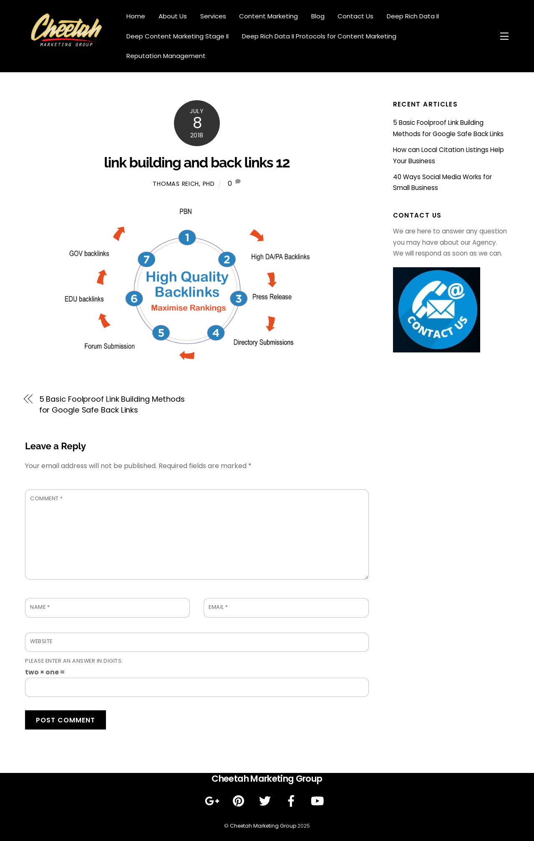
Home (135, 16)
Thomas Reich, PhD (183, 184)
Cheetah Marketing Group (263, 825)
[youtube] (318, 801)
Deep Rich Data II (413, 16)
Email (218, 606)
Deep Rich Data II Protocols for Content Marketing (319, 36)
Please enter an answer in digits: (74, 660)
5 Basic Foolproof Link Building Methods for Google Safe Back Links (112, 404)
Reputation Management (166, 55)
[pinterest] (240, 801)
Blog (318, 16)
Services (213, 16)
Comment (46, 498)
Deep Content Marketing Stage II (177, 36)
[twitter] (266, 801)
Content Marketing (268, 16)
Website (41, 641)
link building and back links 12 (197, 162)
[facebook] (292, 801)
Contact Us (355, 16)
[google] (213, 801)
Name (40, 606)
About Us (173, 16)
